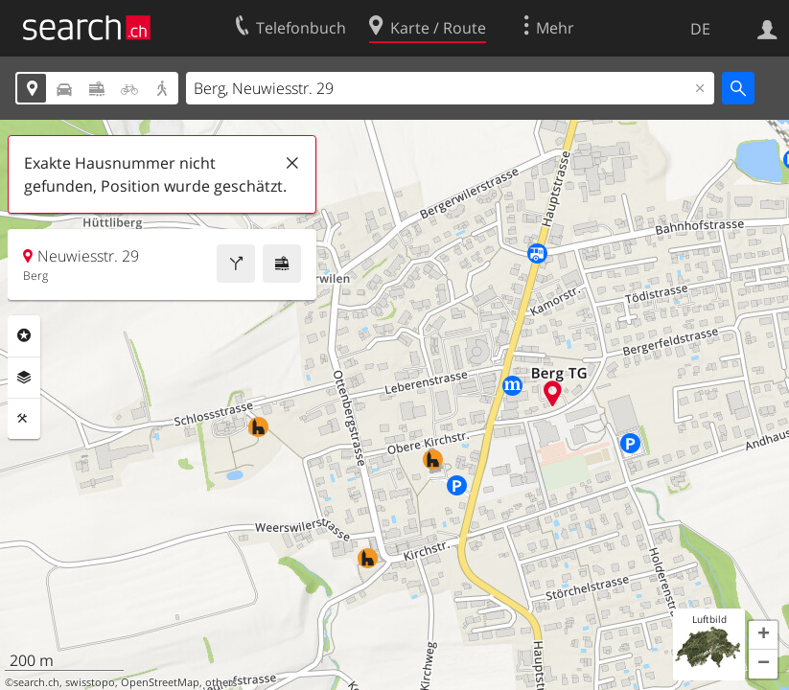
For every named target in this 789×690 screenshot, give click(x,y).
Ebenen (24, 377)
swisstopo (90, 682)
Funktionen (24, 419)
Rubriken (24, 335)
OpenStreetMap (160, 682)
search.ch (36, 682)
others (221, 682)
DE (700, 28)
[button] (763, 635)
